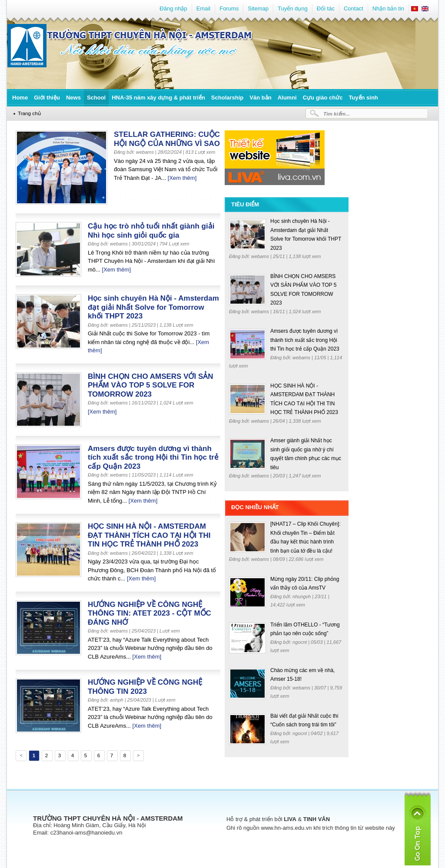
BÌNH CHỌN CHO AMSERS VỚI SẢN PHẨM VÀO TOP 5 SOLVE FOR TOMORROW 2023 (150, 385)
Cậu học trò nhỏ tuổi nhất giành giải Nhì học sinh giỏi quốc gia (151, 230)
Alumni (287, 97)
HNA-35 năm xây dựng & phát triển (158, 97)
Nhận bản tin (388, 8)
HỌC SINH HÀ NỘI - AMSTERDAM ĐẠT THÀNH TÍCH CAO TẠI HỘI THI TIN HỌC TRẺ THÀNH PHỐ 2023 (149, 535)
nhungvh (302, 596)
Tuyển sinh (363, 97)
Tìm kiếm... (336, 113)
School (96, 97)
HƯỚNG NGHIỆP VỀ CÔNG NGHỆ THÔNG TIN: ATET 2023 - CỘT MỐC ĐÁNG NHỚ (149, 613)
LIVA (290, 819)
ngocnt (300, 642)
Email (203, 8)
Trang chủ (29, 113)
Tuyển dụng (293, 8)
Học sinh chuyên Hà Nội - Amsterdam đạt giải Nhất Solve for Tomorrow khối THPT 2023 (153, 307)
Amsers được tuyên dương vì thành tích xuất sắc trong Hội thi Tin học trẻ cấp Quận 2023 (153, 457)
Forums (229, 8)
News (73, 97)
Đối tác (326, 8)
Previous (20, 756)
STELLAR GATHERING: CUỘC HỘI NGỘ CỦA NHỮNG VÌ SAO (167, 139)
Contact (353, 8)
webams (260, 256)
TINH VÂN (316, 819)
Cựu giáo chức (323, 97)
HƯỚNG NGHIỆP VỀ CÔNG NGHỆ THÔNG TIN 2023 (145, 687)
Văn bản (260, 97)
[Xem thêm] (182, 178)
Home (20, 97)
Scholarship (227, 97)
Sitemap (258, 8)
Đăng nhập (173, 8)
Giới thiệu (47, 97)
